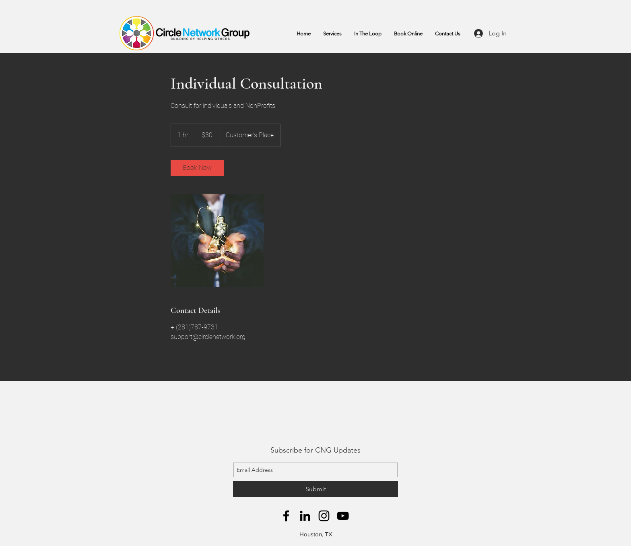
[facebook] (286, 516)
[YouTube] (343, 516)
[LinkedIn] (305, 516)
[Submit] (315, 489)
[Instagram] (324, 516)
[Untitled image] (217, 240)
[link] (197, 168)
